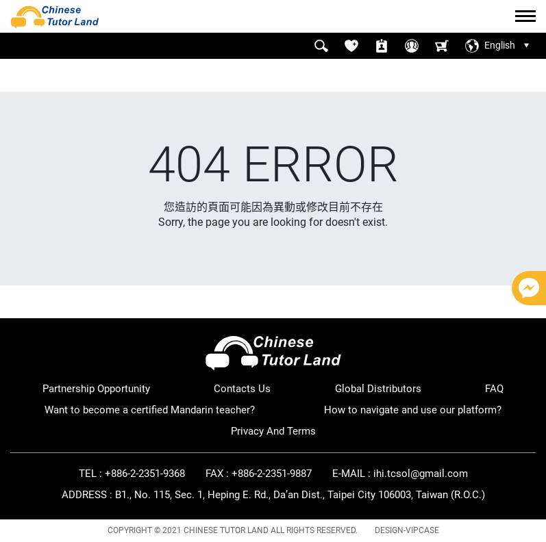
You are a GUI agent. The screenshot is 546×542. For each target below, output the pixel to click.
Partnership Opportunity (96, 389)
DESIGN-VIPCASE (407, 530)
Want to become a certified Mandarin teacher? (150, 410)
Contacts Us (242, 389)
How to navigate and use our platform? (412, 410)
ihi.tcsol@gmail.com (420, 473)
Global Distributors (378, 389)
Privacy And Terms (273, 431)
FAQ (494, 389)
